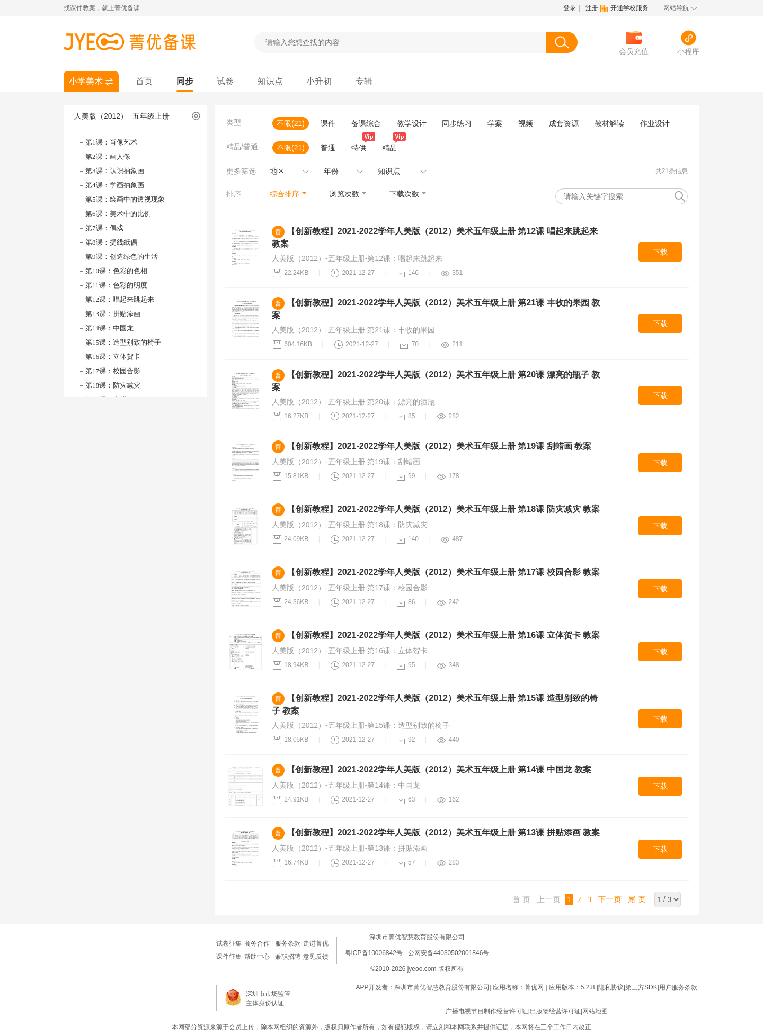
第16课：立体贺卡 (112, 357)
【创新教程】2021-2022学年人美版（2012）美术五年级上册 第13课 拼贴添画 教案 (443, 832)
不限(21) (291, 123)
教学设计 (412, 123)
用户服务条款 (678, 987)
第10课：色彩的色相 (116, 271)
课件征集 (229, 956)
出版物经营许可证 (555, 1011)
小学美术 (86, 81)
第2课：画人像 (107, 156)
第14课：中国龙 (109, 328)
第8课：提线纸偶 (111, 242)
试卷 (225, 81)
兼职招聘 (287, 956)
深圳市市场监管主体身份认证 (268, 998)
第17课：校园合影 (112, 371)
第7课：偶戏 (104, 228)
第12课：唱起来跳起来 (119, 299)
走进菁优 (316, 943)
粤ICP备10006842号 (374, 953)
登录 (569, 8)
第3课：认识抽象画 (114, 171)
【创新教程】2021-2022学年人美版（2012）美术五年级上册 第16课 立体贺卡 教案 (443, 635)
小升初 (319, 81)
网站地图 (595, 1011)
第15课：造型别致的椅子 (123, 342)
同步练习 (457, 123)
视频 (525, 123)
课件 (328, 123)
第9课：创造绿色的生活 (121, 256)
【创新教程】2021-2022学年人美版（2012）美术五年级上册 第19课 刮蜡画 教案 (439, 446)
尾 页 (637, 899)
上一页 (549, 899)
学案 (494, 123)
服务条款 (287, 943)
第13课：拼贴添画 (112, 314)
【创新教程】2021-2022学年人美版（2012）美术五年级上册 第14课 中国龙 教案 (439, 769)
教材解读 (609, 123)
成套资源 (564, 123)
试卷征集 (229, 943)
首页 (144, 81)
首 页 (521, 899)
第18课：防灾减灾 (112, 385)
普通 (328, 147)
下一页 (610, 899)
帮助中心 (257, 956)
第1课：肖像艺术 (111, 142)
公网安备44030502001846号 (448, 953)
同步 (184, 81)
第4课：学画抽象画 (114, 185)
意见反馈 (316, 956)
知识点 (270, 81)
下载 (660, 252)
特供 (360, 146)
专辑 (364, 81)
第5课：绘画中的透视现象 (125, 199)
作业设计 (655, 123)
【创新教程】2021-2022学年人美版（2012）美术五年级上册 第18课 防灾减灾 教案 (443, 509)
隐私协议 (611, 987)
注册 (591, 8)
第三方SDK (641, 987)
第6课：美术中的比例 (118, 214)
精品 (391, 146)
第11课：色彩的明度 (116, 285)
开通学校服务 (629, 8)
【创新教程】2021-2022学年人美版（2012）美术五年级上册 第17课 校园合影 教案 (443, 572)
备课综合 (366, 123)
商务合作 (257, 943)
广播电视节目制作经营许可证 (487, 1011)
